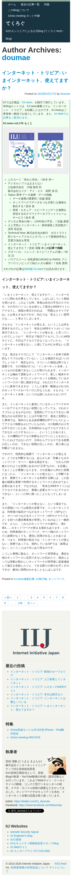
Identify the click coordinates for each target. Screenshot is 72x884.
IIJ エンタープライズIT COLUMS (30, 850)
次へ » (31, 603)
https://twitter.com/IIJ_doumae (32, 801)
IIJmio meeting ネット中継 (24, 15)
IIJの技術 (15, 839)
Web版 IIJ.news (34, 268)
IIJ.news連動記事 (24, 578)
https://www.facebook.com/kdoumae (40, 805)
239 (20, 603)
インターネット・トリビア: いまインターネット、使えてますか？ (35, 80)
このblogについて (18, 10)
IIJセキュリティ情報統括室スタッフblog (34, 843)
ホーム (12, 4)
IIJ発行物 (41, 578)
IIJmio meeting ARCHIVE (25, 737)
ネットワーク (56, 578)
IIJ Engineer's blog (21, 835)
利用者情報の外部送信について (29, 867)
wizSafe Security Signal (24, 831)
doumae (16, 57)
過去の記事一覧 (30, 4)
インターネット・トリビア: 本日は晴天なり (36, 694)
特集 (47, 4)
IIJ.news (27, 102)
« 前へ (8, 597)
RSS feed (60, 863)
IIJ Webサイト (18, 847)
